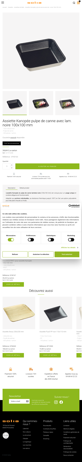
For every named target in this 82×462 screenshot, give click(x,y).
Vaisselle (46, 435)
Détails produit (24, 188)
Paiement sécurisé (69, 438)
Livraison (66, 425)
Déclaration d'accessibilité (67, 447)
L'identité (26, 429)
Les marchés (27, 445)
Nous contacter (68, 455)
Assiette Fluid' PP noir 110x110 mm (53, 332)
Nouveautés (47, 425)
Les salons (26, 448)
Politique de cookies (69, 452)
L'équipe (25, 438)
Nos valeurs (27, 432)
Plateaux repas (48, 432)
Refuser (15, 254)
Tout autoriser (67, 254)
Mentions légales (69, 429)
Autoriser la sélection (41, 254)
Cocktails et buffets (49, 429)
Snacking (46, 439)
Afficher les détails (68, 247)
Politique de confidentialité (68, 442)
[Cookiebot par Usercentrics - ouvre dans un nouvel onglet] (70, 206)
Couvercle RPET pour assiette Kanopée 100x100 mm (17, 262)
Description (11, 188)
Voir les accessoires (11, 143)
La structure (27, 435)
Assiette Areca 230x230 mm (13, 332)
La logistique (27, 442)
